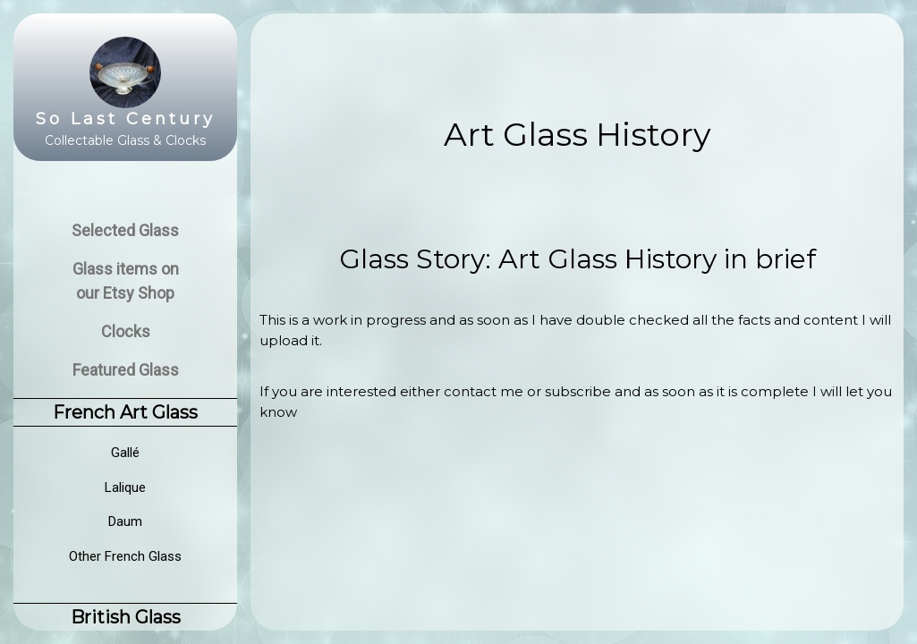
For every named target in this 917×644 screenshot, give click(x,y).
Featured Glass (125, 369)
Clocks (125, 331)
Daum (125, 521)
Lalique (125, 487)
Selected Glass (125, 230)
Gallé (125, 453)
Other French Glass (125, 556)
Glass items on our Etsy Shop (125, 280)
